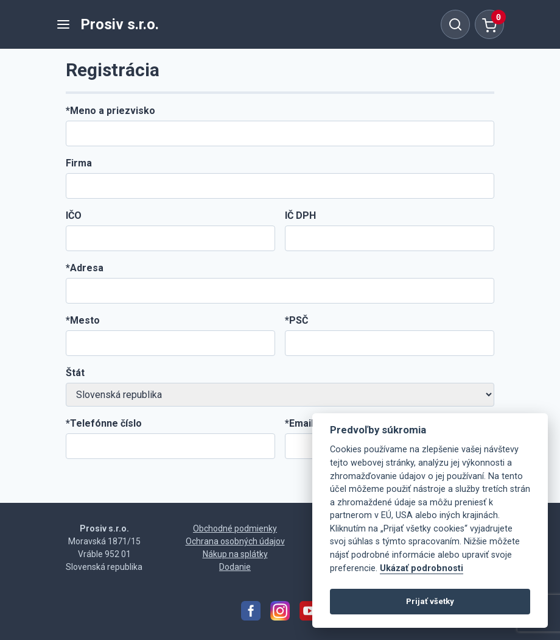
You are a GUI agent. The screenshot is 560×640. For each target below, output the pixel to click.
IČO (74, 215)
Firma (79, 163)
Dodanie (235, 567)
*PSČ (296, 320)
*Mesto (83, 320)
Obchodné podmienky (235, 528)
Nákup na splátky (235, 554)
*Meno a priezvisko (110, 110)
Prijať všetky (430, 601)
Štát (75, 373)
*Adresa (84, 268)
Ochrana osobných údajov (235, 541)
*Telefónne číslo (104, 423)
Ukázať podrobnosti (421, 568)
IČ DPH (300, 215)
